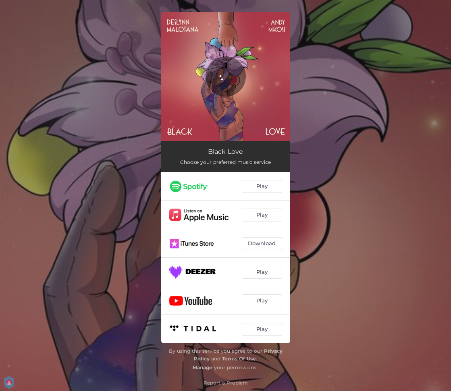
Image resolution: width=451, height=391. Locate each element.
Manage (202, 367)
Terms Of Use (239, 359)
